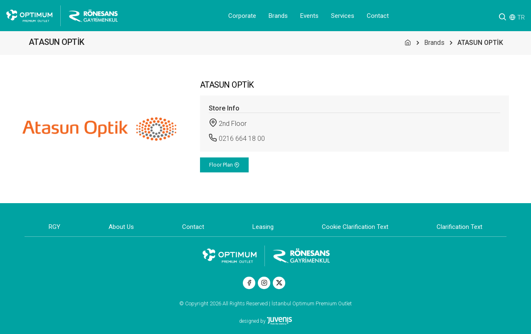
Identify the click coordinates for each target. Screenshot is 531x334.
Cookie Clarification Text (355, 227)
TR (521, 17)
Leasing (263, 227)
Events (309, 16)
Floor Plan (224, 165)
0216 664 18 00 (242, 138)
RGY (54, 227)
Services (342, 16)
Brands (278, 16)
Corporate (242, 16)
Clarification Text (459, 227)
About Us (121, 227)
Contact (378, 16)
